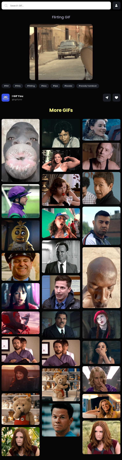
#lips (55, 86)
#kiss (44, 86)
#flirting (31, 86)
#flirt (6, 86)
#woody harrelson (88, 86)
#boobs (68, 86)
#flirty (18, 86)
